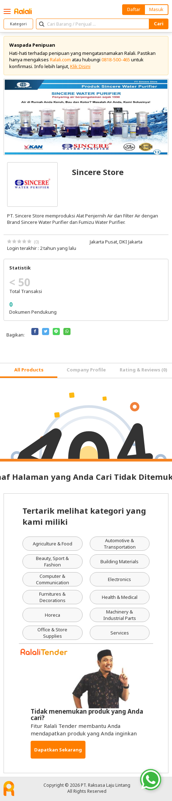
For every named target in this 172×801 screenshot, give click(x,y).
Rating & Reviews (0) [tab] (143, 369)
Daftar (133, 9)
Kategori (18, 23)
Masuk (156, 9)
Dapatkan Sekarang (58, 749)
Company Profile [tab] (86, 369)
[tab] (28, 370)
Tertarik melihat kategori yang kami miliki (84, 516)
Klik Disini (80, 66)
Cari (158, 23)
